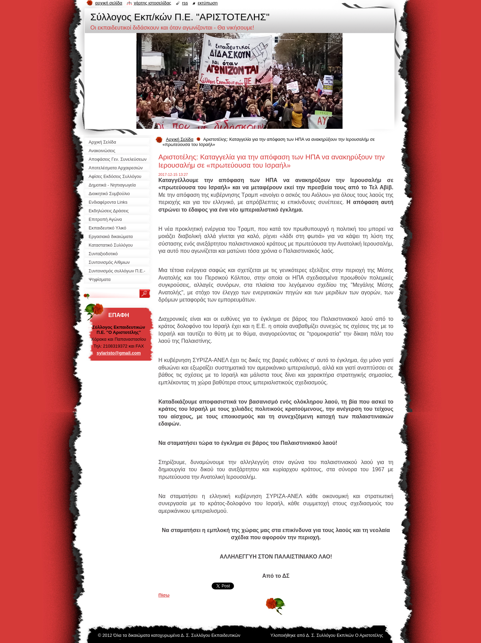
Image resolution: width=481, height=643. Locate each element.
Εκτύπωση (207, 2)
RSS (185, 2)
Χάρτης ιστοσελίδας (152, 2)
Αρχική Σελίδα (179, 139)
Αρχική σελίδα (108, 2)
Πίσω (163, 595)
